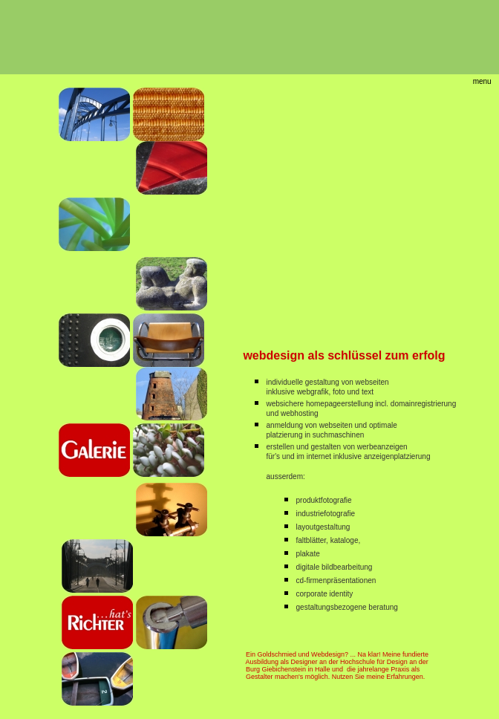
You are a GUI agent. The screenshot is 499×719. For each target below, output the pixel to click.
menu (482, 81)
